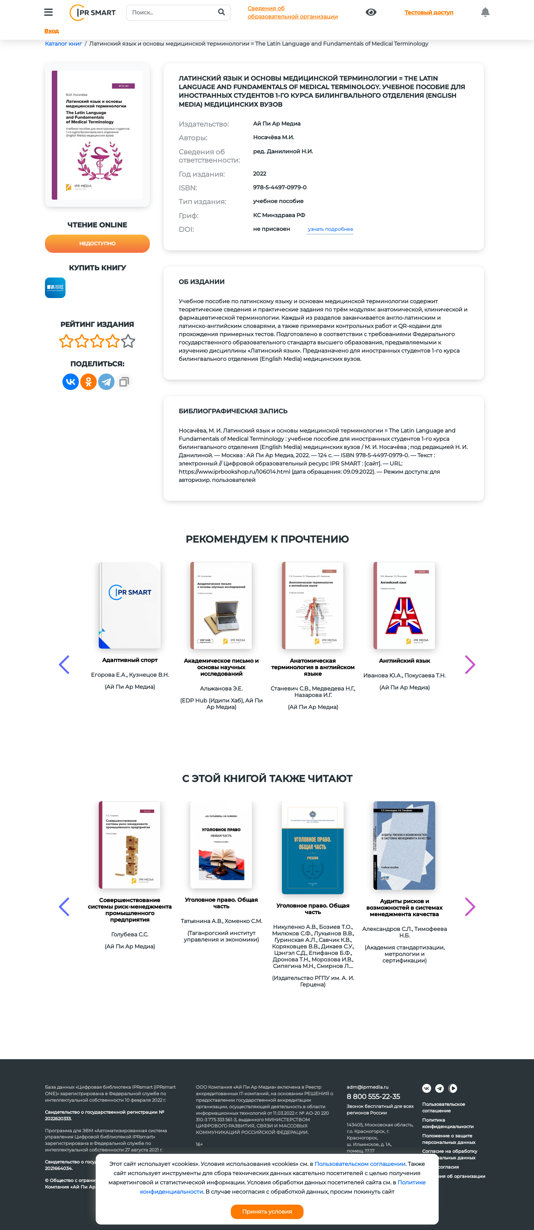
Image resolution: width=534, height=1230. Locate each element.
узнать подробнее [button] (330, 229)
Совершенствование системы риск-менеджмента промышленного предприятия (130, 910)
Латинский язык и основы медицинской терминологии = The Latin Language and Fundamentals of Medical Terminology (258, 43)
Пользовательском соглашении (360, 1164)
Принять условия (267, 1211)
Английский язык (404, 661)
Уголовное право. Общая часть (221, 903)
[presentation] (64, 664)
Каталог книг (63, 43)
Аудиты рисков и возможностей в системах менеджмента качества (404, 908)
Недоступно (97, 243)
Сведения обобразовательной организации (293, 12)
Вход (51, 31)
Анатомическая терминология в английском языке (313, 667)
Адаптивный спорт (129, 660)
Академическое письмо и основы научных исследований (221, 667)
